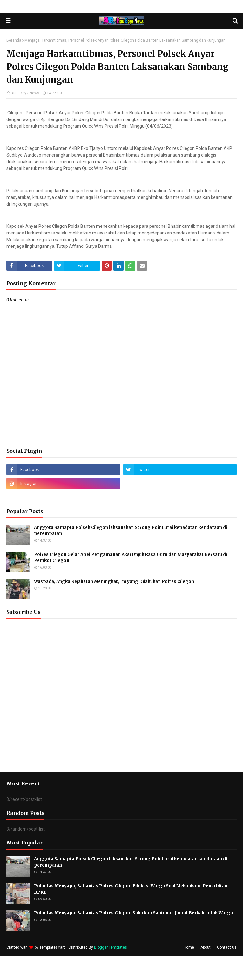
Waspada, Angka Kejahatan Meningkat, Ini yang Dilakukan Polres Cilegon (114, 581)
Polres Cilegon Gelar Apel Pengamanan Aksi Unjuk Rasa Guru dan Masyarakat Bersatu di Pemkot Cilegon (130, 558)
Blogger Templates (110, 947)
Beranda (13, 40)
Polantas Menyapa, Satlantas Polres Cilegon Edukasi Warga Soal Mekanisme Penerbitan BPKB (130, 889)
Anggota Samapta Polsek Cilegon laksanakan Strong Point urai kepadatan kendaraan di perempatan (130, 531)
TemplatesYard (52, 947)
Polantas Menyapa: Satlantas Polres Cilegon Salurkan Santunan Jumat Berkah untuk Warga (133, 913)
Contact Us (227, 947)
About (205, 947)
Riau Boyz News (25, 93)
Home (189, 947)
